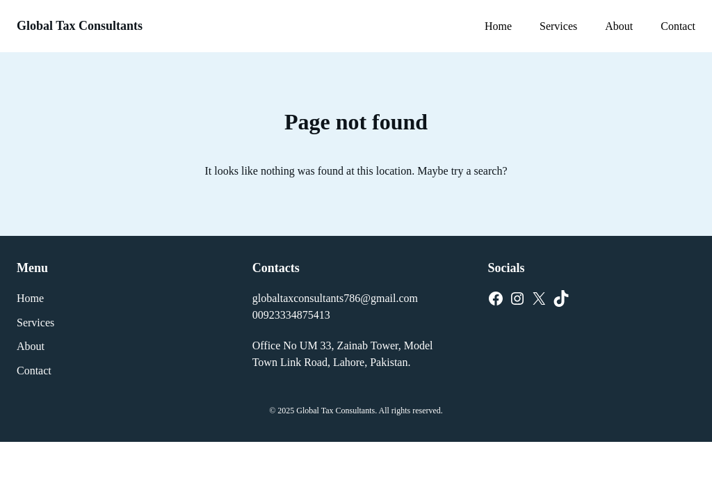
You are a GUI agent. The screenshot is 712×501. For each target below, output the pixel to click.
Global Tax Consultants (80, 26)
